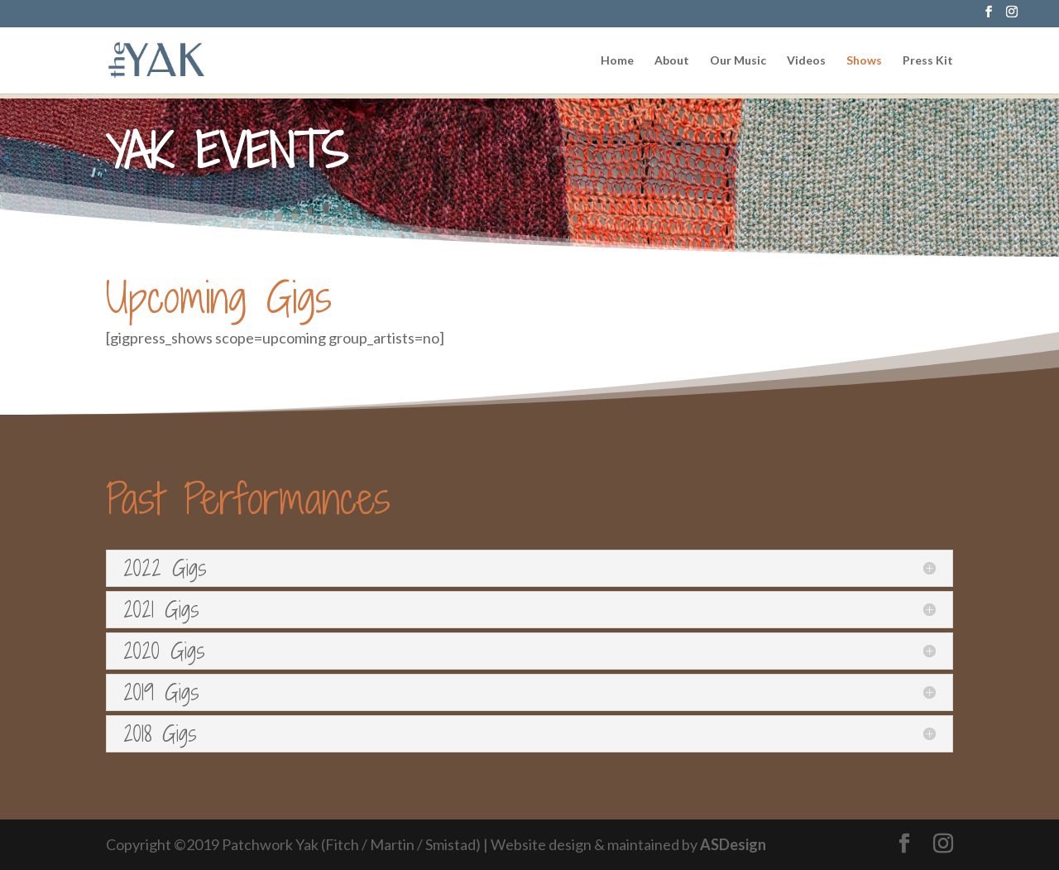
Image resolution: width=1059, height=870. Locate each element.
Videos (806, 61)
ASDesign (733, 844)
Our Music (738, 61)
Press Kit (928, 61)
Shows (864, 61)
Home (617, 61)
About (671, 61)
